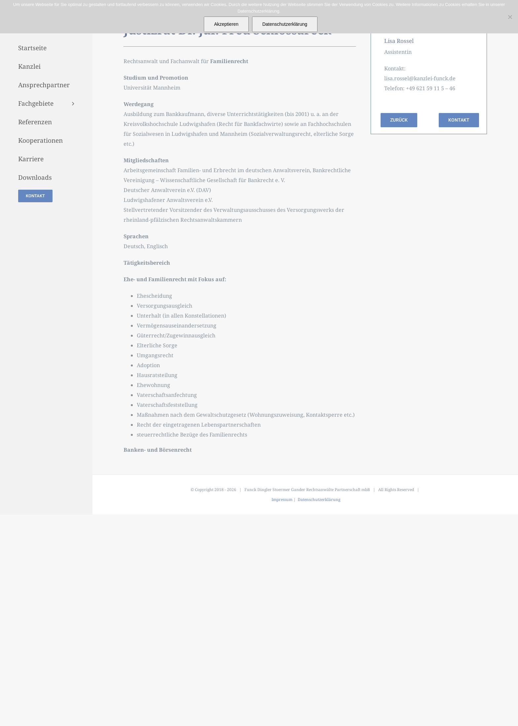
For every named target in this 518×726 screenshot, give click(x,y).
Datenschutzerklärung (319, 499)
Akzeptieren (226, 24)
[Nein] (509, 17)
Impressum (282, 499)
